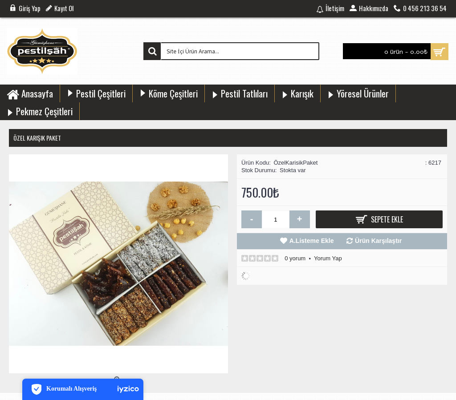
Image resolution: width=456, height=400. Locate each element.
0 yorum (295, 258)
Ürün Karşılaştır (378, 240)
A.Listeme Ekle (311, 240)
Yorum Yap (328, 258)
